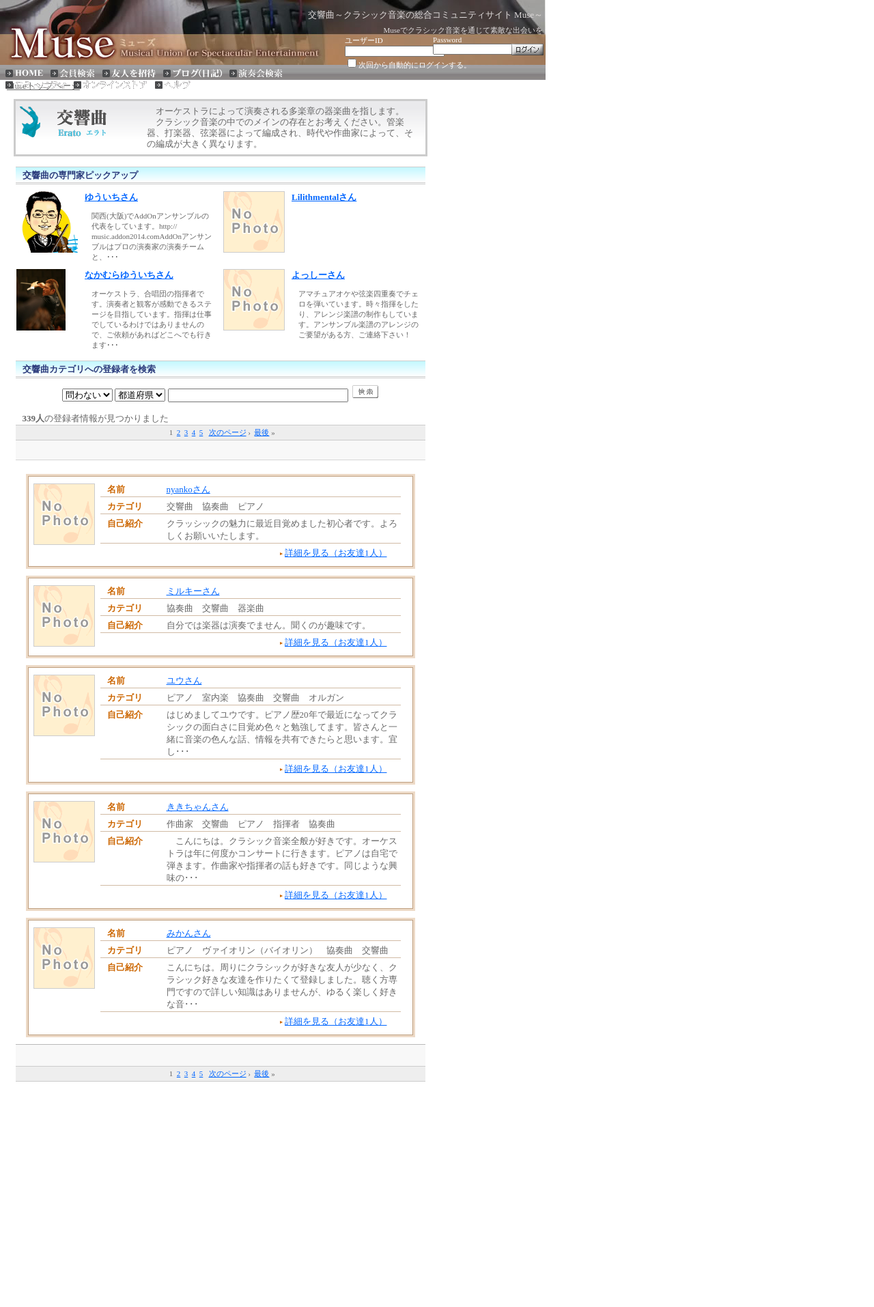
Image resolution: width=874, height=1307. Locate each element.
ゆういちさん (111, 197)
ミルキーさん (193, 591)
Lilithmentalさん (324, 197)
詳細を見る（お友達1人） (336, 553)
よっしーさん (318, 275)
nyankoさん (188, 489)
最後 (261, 432)
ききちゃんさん (198, 807)
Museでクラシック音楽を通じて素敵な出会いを (463, 30)
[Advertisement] (220, 449)
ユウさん (184, 680)
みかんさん (189, 933)
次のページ (227, 432)
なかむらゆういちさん (129, 275)
